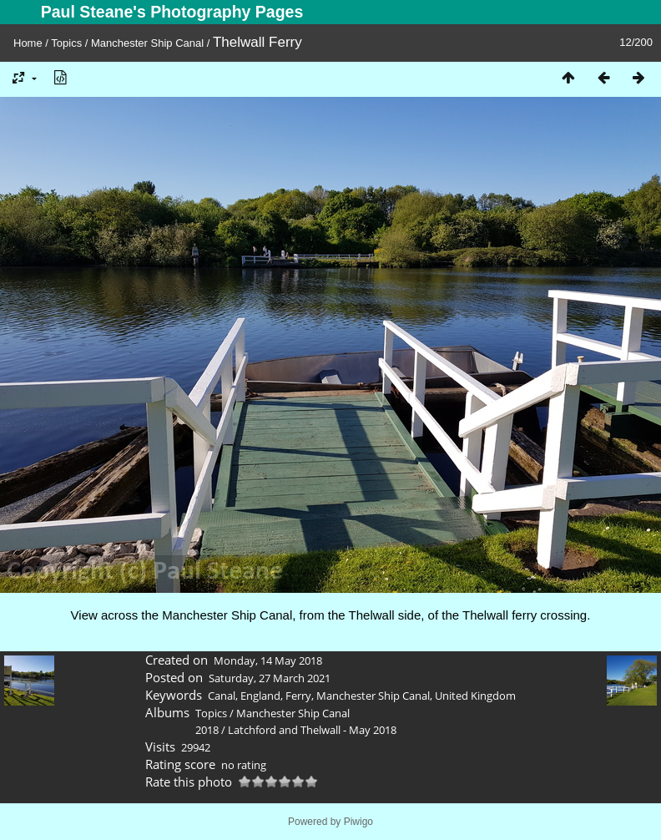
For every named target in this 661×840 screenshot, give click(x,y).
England (260, 695)
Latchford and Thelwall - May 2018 (312, 729)
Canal (221, 695)
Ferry (298, 695)
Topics (66, 43)
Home (28, 43)
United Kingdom (475, 695)
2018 (207, 729)
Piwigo (358, 821)
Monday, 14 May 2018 (268, 660)
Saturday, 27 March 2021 (269, 678)
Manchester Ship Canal (147, 43)
